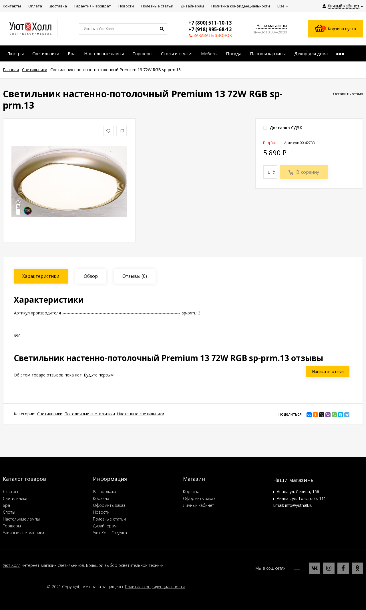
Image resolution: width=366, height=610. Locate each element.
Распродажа (104, 491)
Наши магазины (271, 25)
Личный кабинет (198, 505)
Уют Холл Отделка (110, 532)
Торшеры (12, 526)
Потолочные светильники (89, 413)
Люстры (10, 491)
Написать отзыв (328, 371)
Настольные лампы (21, 519)
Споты (9, 512)
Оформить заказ (109, 505)
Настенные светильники (140, 413)
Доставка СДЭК (282, 127)
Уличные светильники (23, 532)
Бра (6, 505)
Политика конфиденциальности (155, 586)
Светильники (49, 413)
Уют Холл (11, 565)
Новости (101, 512)
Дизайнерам (105, 526)
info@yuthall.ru (299, 505)
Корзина (101, 498)
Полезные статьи (109, 519)
